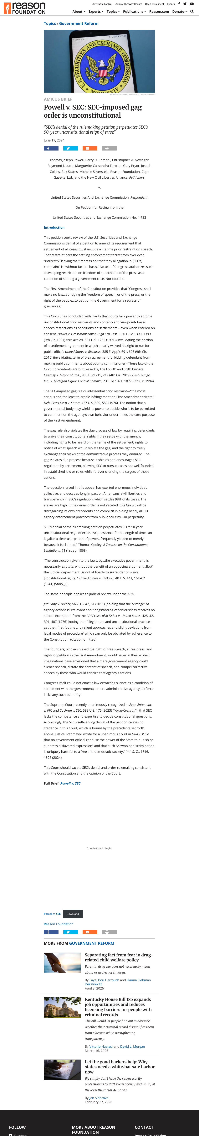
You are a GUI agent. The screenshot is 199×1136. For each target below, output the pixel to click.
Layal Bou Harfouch (104, 980)
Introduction (54, 227)
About (78, 11)
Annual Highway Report (128, 4)
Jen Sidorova (98, 1098)
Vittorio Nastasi (101, 1046)
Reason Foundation (58, 924)
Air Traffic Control (102, 4)
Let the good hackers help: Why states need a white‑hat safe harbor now (120, 1067)
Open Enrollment (154, 4)
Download (73, 914)
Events (171, 4)
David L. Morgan (132, 1046)
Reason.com (159, 11)
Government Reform (79, 23)
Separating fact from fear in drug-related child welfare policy (119, 957)
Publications (133, 11)
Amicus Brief (58, 99)
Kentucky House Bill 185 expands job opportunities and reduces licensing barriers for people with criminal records (118, 1007)
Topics (112, 11)
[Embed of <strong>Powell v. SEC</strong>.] (99, 848)
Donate (178, 11)
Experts (95, 11)
